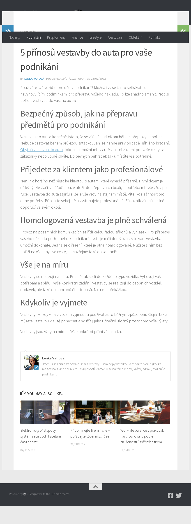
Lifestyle (96, 37)
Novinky (14, 37)
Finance (77, 37)
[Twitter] (179, 513)
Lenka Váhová (34, 97)
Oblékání (135, 37)
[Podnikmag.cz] (171, 513)
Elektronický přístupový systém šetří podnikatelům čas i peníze (40, 454)
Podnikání (33, 37)
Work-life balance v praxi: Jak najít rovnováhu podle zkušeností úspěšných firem (142, 454)
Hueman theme (60, 512)
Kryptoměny (56, 37)
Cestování (115, 37)
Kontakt (154, 37)
